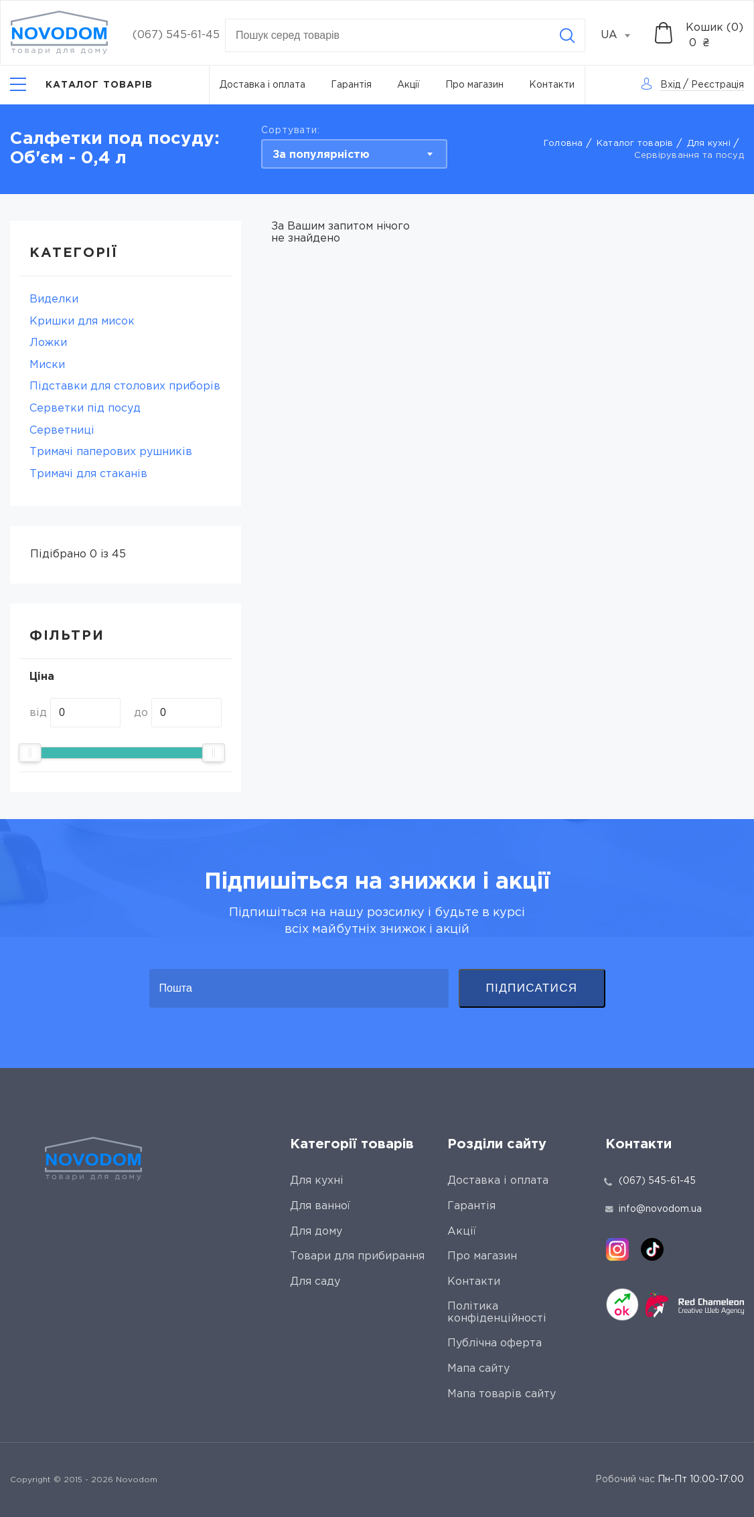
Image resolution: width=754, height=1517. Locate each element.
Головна (563, 143)
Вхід (670, 85)
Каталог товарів (635, 143)
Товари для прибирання (357, 1256)
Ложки (48, 343)
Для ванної (320, 1206)
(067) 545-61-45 (176, 35)
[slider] (30, 752)
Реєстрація (717, 85)
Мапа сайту (478, 1369)
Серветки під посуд (85, 409)
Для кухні (709, 143)
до (141, 713)
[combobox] (623, 35)
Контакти (552, 85)
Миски (47, 365)
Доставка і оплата (262, 85)
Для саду (315, 1282)
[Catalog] (81, 85)
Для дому (316, 1232)
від (38, 713)
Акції (408, 85)
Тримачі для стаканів (88, 474)
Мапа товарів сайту (501, 1394)
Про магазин (474, 85)
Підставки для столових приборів (124, 386)
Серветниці (61, 431)
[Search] (567, 35)
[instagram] (617, 1249)
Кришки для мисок (82, 322)
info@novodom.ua (653, 1209)
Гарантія (351, 85)
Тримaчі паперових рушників (110, 452)
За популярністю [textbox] (321, 155)
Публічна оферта (494, 1343)
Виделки (53, 299)
